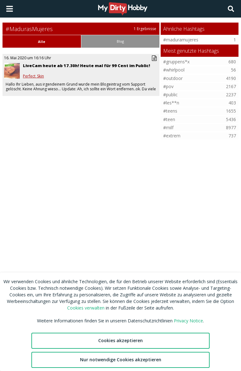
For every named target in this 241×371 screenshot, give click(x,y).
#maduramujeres (180, 40)
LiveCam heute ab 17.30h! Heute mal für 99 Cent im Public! (86, 65)
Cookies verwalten (85, 308)
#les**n (171, 103)
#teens (170, 111)
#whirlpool (174, 70)
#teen (169, 119)
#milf (168, 127)
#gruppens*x (176, 62)
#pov (168, 86)
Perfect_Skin (33, 76)
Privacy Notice (188, 321)
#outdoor (173, 78)
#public (170, 95)
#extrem (171, 136)
